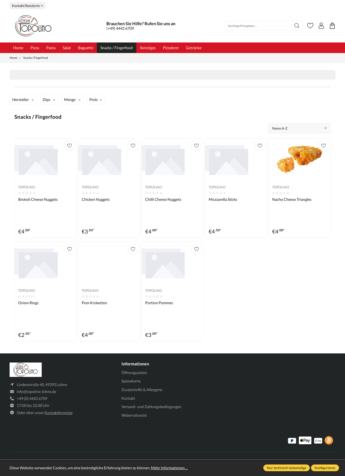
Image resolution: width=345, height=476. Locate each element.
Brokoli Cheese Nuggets (38, 199)
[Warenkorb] (332, 26)
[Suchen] (297, 25)
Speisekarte (131, 381)
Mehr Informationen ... (169, 467)
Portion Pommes (159, 302)
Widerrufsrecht (134, 415)
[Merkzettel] (310, 26)
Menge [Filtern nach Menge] (69, 99)
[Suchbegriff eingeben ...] (258, 25)
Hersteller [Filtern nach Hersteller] (20, 99)
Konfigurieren (325, 468)
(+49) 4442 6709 (120, 28)
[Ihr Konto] (321, 26)
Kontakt (128, 398)
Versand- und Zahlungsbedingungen (151, 406)
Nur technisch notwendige (286, 468)
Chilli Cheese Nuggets (163, 199)
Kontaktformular (59, 413)
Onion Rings (28, 302)
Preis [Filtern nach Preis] (93, 99)
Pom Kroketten (94, 302)
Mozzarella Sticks (223, 199)
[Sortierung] (299, 128)
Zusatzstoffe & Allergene (141, 389)
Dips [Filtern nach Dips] (46, 99)
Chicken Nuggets (96, 199)
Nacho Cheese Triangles (291, 199)
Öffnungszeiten (134, 372)
